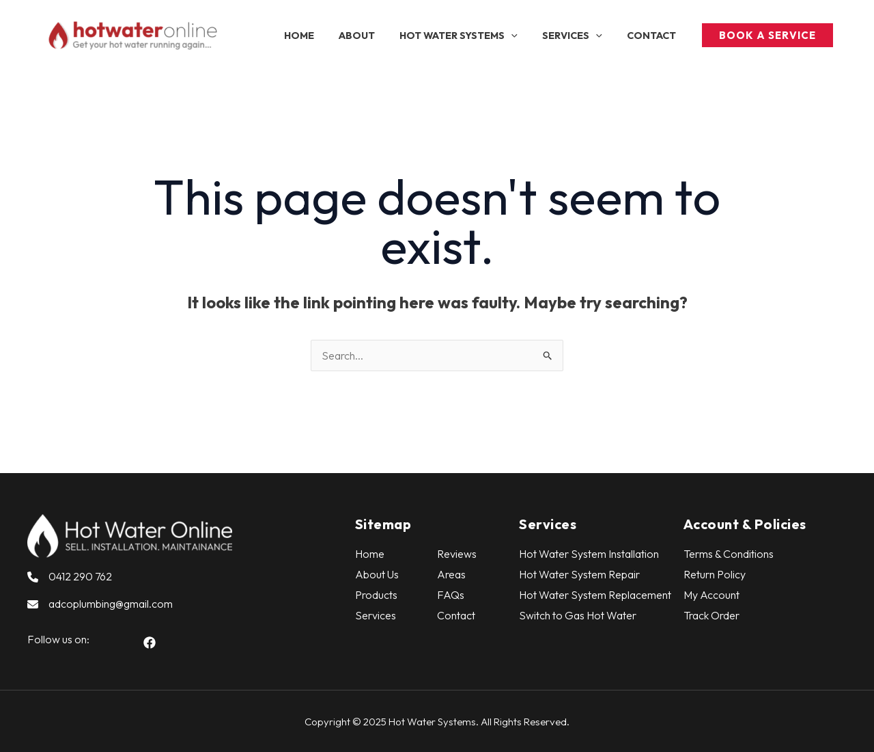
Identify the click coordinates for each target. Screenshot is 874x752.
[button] (150, 643)
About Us (377, 574)
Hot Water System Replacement (595, 595)
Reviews (457, 554)
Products (376, 595)
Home (369, 554)
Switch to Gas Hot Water (577, 615)
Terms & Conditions (728, 554)
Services (375, 615)
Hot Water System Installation (589, 554)
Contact (456, 615)
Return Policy (714, 574)
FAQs (450, 595)
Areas (451, 574)
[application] (524, 35)
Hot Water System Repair (579, 574)
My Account (711, 595)
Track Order (711, 615)
